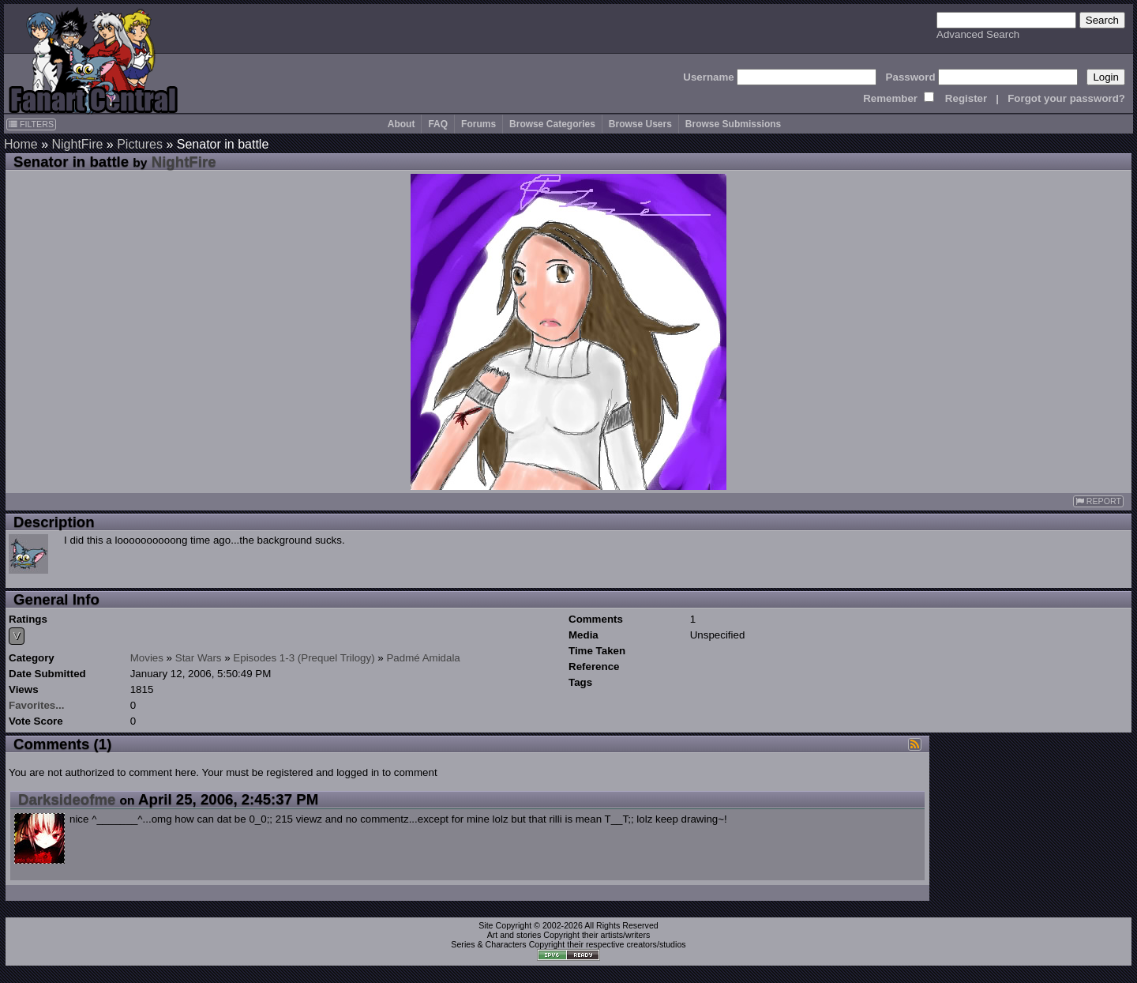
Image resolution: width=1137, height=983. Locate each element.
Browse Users (640, 124)
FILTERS (31, 124)
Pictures (140, 144)
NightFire (77, 144)
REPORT (1098, 501)
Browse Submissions (733, 124)
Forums (478, 124)
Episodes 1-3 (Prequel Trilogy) (303, 658)
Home (21, 144)
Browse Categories (552, 124)
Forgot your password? (1066, 98)
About (401, 124)
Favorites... (36, 705)
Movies (146, 658)
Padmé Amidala (423, 658)
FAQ (438, 124)
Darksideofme (66, 799)
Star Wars (198, 658)
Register (966, 98)
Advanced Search (977, 34)
